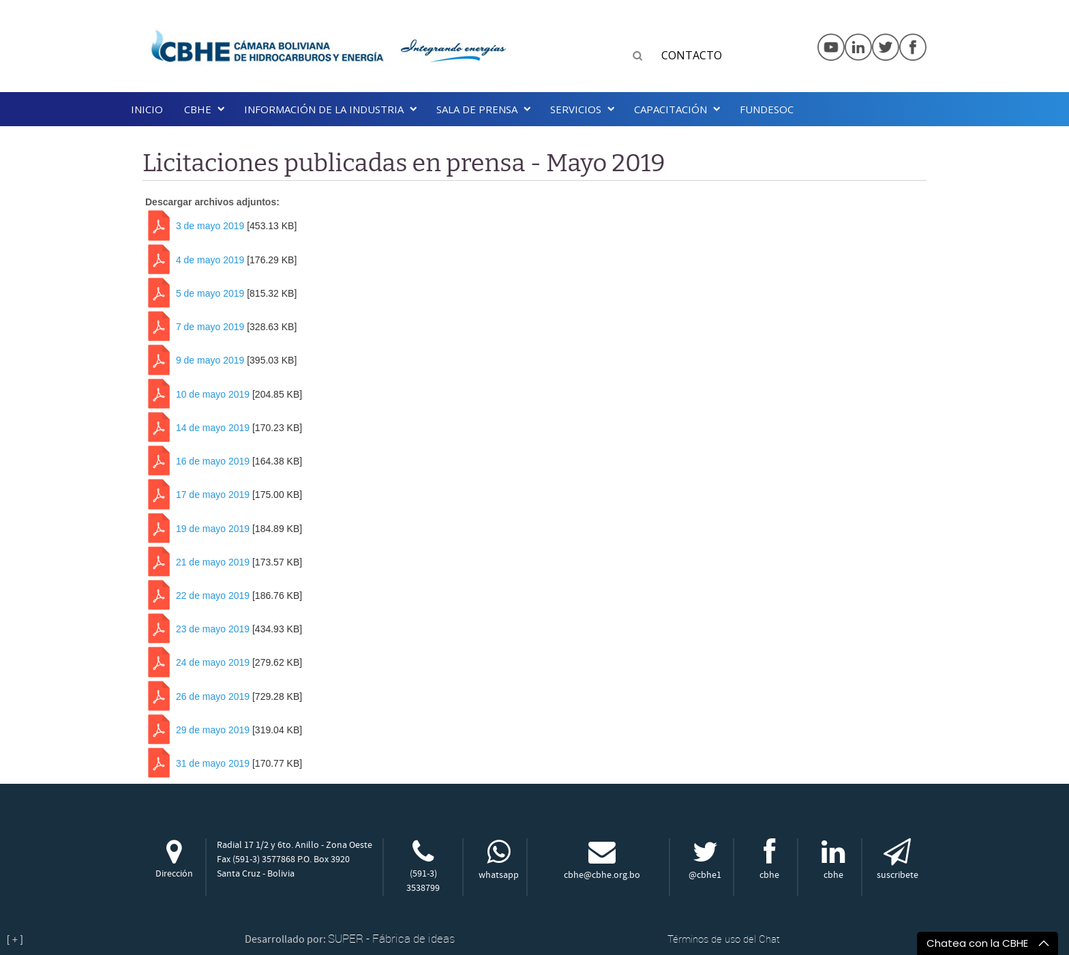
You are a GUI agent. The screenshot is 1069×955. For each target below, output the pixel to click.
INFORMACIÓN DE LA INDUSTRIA (324, 109)
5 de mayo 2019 (210, 293)
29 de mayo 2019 (213, 729)
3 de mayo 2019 (210, 226)
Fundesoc (767, 109)
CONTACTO (691, 55)
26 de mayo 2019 (213, 696)
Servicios (575, 109)
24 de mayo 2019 (213, 663)
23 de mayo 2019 (213, 629)
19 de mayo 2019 (213, 528)
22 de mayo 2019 (213, 595)
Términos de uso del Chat (723, 938)
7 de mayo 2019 (210, 326)
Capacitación (670, 109)
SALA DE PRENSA (476, 109)
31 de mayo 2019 (213, 763)
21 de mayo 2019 (213, 562)
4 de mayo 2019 (210, 259)
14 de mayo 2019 (213, 427)
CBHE (197, 109)
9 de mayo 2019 (210, 360)
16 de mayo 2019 (213, 461)
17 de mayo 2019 (213, 495)
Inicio (147, 109)
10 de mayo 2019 (213, 394)
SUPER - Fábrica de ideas (391, 938)
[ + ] (15, 939)
